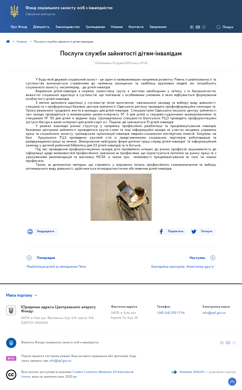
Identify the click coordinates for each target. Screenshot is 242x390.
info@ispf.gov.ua (214, 313)
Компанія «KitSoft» (192, 372)
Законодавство (67, 27)
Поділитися (179, 231)
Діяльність (41, 27)
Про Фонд (19, 27)
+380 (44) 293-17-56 (171, 313)
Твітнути (206, 231)
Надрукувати (42, 231)
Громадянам (95, 27)
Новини (117, 27)
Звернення (157, 27)
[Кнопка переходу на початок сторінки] (227, 381)
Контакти (136, 27)
